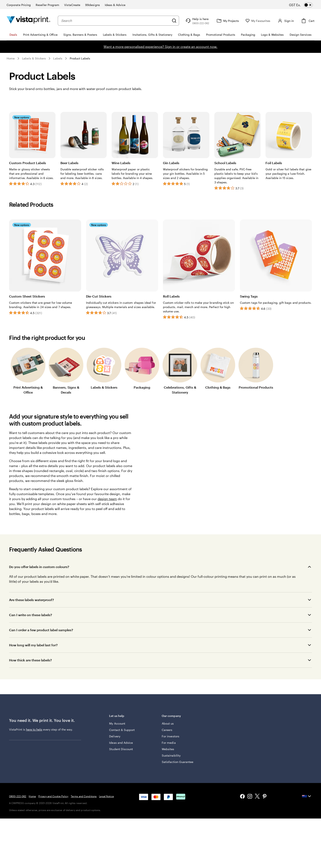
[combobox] (114, 20)
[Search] (172, 21)
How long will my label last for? (33, 645)
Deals (13, 34)
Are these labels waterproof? (31, 600)
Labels (57, 58)
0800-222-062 (17, 796)
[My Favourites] (256, 21)
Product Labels (80, 58)
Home (11, 58)
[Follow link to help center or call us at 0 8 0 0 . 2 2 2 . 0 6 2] (195, 20)
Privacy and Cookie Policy (53, 796)
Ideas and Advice (121, 742)
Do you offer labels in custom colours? (39, 567)
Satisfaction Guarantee (178, 762)
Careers (167, 730)
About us (168, 723)
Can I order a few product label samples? (41, 630)
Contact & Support (122, 730)
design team (107, 499)
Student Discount (121, 749)
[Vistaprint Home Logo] (28, 20)
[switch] (304, 4)
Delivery (114, 736)
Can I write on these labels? (30, 615)
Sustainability (171, 755)
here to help (34, 729)
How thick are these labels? (30, 660)
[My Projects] (225, 20)
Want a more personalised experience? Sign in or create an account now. (160, 47)
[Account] (284, 21)
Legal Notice (106, 796)
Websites (168, 749)
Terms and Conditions (84, 796)
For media (169, 742)
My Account (117, 723)
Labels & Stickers (34, 58)
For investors (170, 736)
